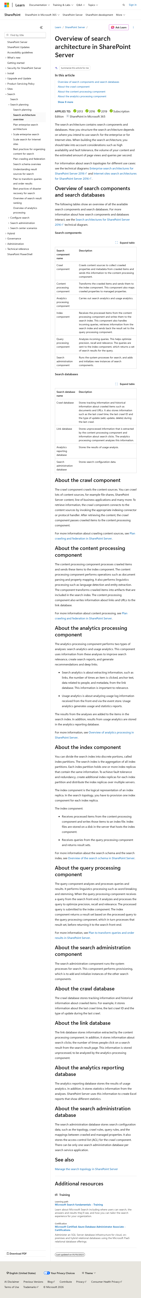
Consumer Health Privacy (105, 1281)
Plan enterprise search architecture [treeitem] (25, 127)
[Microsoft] (6, 5)
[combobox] (25, 35)
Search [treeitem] (14, 99)
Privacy (80, 1281)
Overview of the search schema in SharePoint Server (101, 858)
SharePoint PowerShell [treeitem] (19, 254)
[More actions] (133, 27)
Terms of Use (11, 1287)
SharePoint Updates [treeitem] (18, 47)
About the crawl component (74, 86)
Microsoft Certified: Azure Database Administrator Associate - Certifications (90, 1228)
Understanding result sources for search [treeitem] (25, 171)
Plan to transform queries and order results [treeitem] (27, 181)
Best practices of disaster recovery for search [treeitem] (27, 191)
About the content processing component (81, 91)
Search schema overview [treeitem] (27, 164)
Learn (58, 27)
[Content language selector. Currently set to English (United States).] (21, 1273)
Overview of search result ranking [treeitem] (27, 200)
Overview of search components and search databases (88, 82)
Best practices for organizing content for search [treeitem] (29, 151)
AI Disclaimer (11, 1281)
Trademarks (29, 1287)
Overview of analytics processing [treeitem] (25, 210)
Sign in (133, 4)
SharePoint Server (75, 27)
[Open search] (123, 5)
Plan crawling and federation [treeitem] (29, 158)
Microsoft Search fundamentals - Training (79, 1204)
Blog (50, 1281)
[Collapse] (41, 27)
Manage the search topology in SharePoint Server (86, 1169)
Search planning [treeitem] (22, 109)
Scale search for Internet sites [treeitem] (27, 142)
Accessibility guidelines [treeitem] (20, 52)
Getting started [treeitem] (15, 63)
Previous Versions (33, 1281)
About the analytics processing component (82, 96)
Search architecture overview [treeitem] (24, 117)
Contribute (66, 1281)
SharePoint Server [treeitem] (17, 42)
